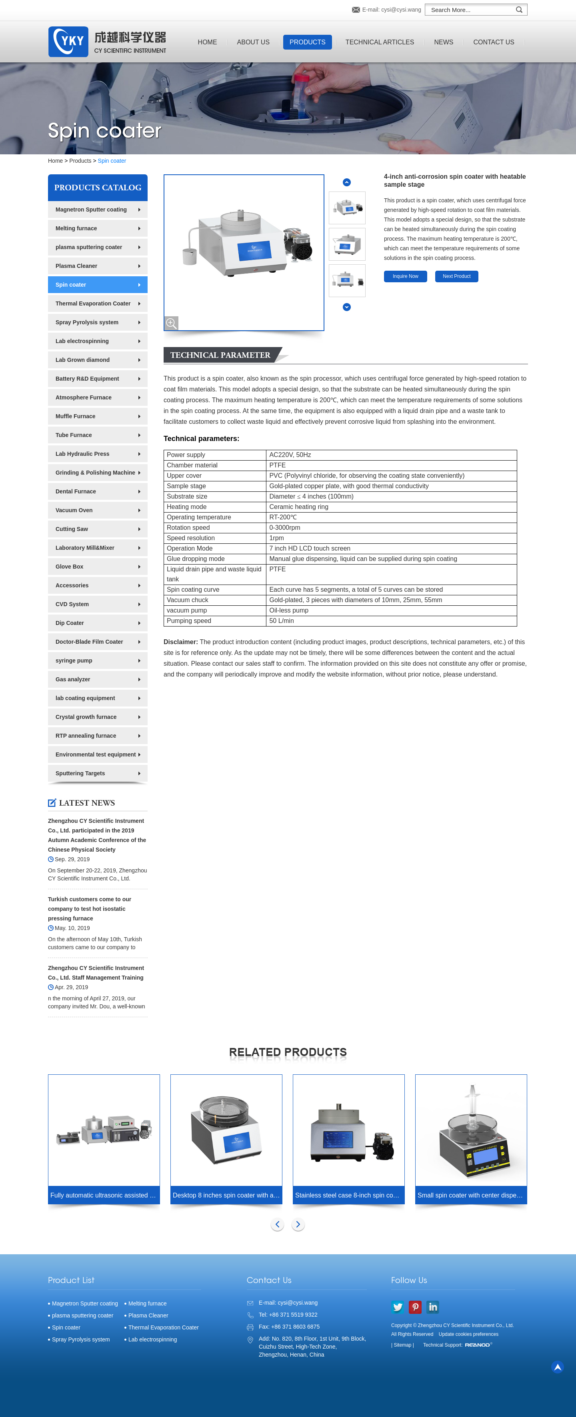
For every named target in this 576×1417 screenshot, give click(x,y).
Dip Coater (70, 623)
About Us (253, 42)
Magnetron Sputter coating (91, 209)
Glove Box (69, 566)
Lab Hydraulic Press (83, 454)
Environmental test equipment (96, 754)
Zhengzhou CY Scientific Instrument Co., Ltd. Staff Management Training (96, 973)
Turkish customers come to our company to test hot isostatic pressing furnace (89, 909)
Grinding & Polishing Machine (95, 472)
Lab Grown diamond (83, 360)
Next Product (456, 276)
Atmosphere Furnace (84, 397)
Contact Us (493, 42)
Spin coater (112, 161)
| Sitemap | (402, 1345)
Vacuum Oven (74, 510)
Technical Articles (380, 42)
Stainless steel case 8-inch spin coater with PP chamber (349, 1195)
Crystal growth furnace (86, 717)
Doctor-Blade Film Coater (89, 642)
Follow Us (409, 1281)
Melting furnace (76, 228)
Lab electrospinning (82, 341)
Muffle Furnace (76, 416)
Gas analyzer (73, 679)
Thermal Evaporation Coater (93, 303)
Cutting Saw (72, 529)
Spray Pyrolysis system (87, 322)
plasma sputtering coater (89, 247)
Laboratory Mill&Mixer (85, 548)
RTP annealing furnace (86, 735)
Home (207, 42)
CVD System (72, 604)
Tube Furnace (74, 435)
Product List (71, 1281)
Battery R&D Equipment (87, 378)
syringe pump (74, 660)
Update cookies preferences (468, 1334)
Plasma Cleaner (76, 266)
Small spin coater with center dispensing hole (472, 1195)
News (443, 42)
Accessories (72, 585)
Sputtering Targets (80, 773)
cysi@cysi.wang (401, 9)
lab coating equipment (85, 698)
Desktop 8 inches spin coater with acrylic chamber (227, 1195)
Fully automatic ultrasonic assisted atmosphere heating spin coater (105, 1195)
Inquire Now (405, 276)
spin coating (198, 410)
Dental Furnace (76, 491)
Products (308, 42)
